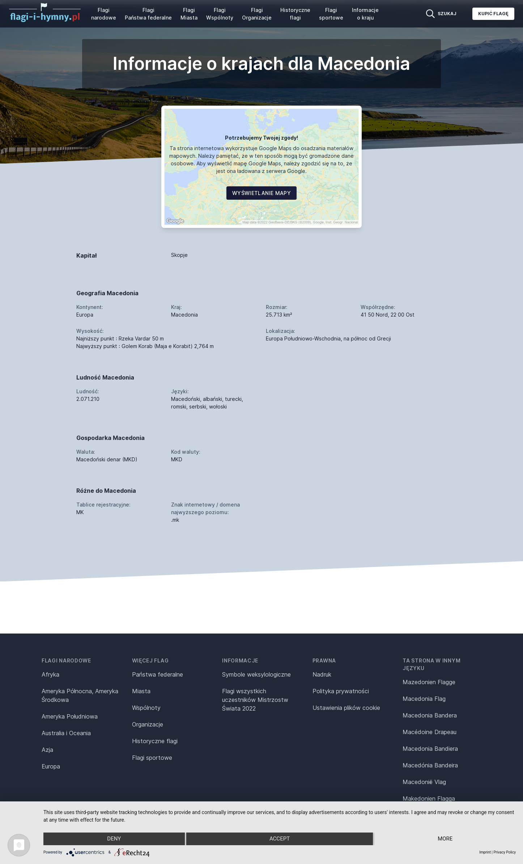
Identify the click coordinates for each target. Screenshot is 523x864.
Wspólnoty (146, 707)
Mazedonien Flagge (429, 682)
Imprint (485, 852)
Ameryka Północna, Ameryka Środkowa (80, 695)
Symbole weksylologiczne (256, 674)
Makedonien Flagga (429, 798)
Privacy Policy (504, 852)
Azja (47, 749)
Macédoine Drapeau (429, 732)
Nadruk (321, 674)
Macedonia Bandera (430, 715)
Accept (279, 839)
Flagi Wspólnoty (219, 14)
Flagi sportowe (331, 14)
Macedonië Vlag (424, 781)
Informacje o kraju (365, 14)
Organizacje (147, 724)
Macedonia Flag (424, 698)
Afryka (50, 674)
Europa (51, 766)
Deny (114, 839)
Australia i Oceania (66, 733)
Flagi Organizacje (257, 14)
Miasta (141, 691)
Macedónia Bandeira (430, 765)
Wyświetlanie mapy (261, 193)
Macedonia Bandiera (430, 748)
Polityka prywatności (340, 691)
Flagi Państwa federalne (148, 14)
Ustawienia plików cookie (346, 707)
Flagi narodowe (103, 14)
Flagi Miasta (188, 14)
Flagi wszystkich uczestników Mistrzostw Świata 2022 (255, 699)
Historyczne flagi (295, 14)
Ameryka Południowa (70, 716)
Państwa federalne (157, 674)
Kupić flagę (493, 13)
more (445, 839)
